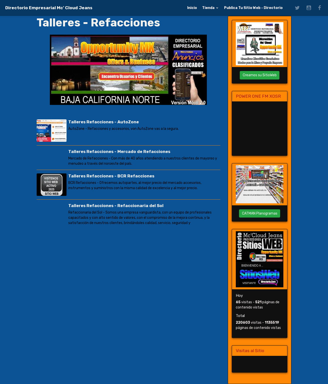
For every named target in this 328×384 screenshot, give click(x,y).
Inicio (192, 8)
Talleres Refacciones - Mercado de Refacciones (119, 151)
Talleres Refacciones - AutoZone (103, 121)
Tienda (208, 8)
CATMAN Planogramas (259, 213)
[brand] (48, 7)
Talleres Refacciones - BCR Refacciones (111, 175)
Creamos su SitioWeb (260, 75)
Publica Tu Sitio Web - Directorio (253, 8)
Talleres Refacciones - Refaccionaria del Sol (116, 205)
